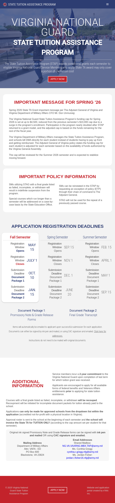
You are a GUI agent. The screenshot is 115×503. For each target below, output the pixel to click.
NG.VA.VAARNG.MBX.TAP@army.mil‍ (82, 446)
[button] (107, 4)
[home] (31, 3)
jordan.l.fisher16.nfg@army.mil (82, 458)
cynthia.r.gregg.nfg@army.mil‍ (82, 452)
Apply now (57, 79)
